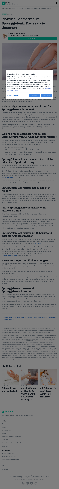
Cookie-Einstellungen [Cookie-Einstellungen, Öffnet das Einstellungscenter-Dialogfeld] (13, 95)
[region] (29, 84)
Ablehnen (34, 95)
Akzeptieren (46, 95)
